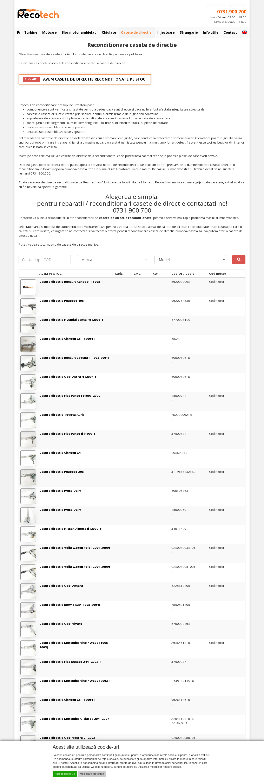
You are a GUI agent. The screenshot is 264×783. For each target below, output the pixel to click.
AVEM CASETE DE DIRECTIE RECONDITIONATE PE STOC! (84, 79)
